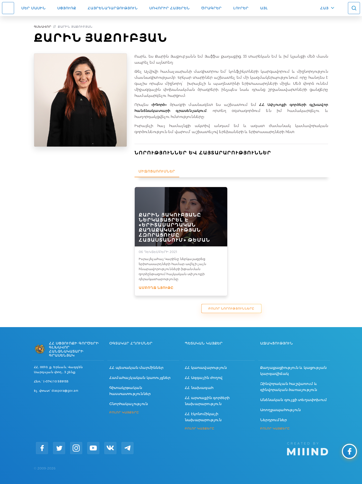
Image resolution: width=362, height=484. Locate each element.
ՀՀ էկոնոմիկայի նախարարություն (203, 417)
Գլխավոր (42, 26)
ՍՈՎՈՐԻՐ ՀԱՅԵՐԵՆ (169, 8)
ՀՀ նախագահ (199, 388)
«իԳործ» (159, 105)
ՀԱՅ (324, 8)
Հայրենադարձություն (113, 8)
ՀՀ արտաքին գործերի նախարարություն (207, 401)
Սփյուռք (66, 8)
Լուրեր (241, 8)
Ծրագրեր (211, 8)
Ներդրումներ (273, 420)
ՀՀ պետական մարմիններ (136, 368)
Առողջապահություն (280, 410)
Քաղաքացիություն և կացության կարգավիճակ (293, 371)
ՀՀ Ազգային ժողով (203, 378)
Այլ (264, 8)
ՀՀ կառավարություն (206, 368)
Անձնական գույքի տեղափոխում (293, 400)
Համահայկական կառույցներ (140, 378)
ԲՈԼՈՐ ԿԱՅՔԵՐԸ (124, 412)
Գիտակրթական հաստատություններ (130, 391)
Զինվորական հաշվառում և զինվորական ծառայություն (288, 387)
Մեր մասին (33, 8)
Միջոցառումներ (157, 171)
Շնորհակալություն (128, 404)
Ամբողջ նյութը (156, 288)
